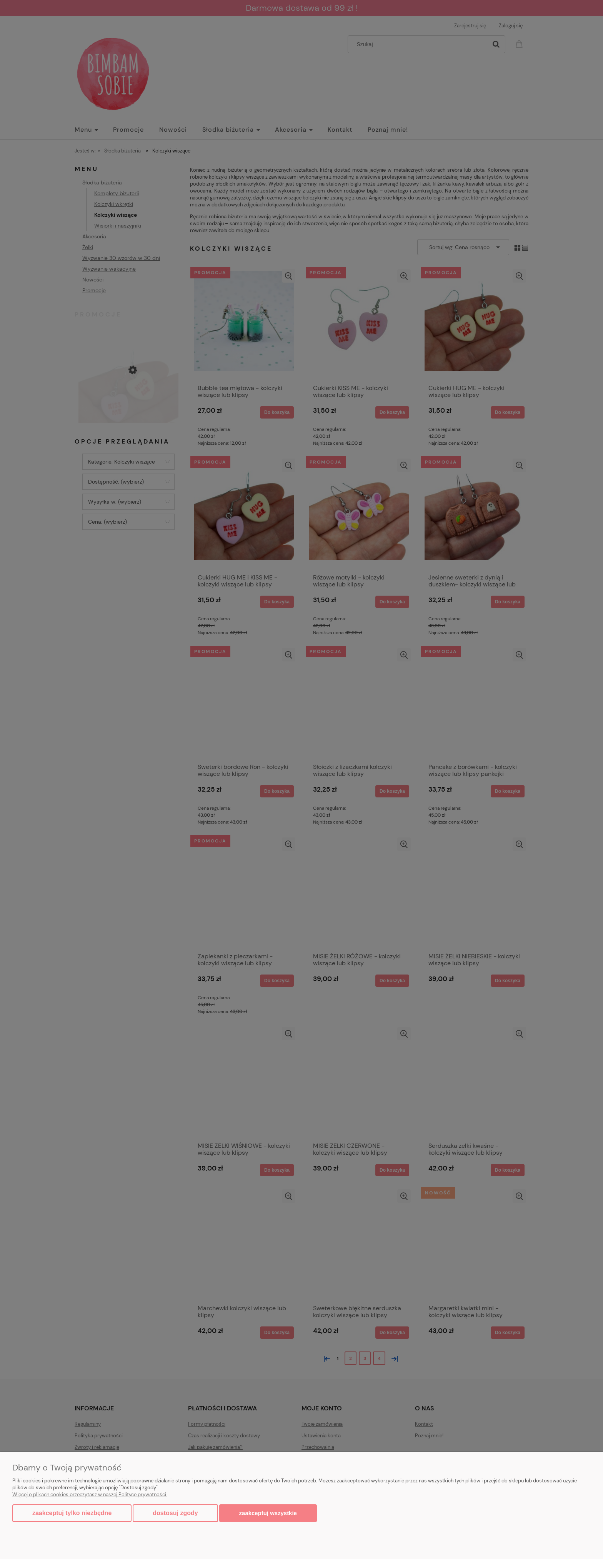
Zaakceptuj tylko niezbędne (72, 1513)
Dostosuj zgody (175, 1513)
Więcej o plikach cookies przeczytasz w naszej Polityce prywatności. (89, 1494)
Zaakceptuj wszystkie (268, 1513)
